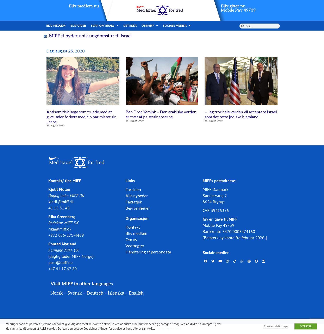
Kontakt (132, 226)
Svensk (74, 293)
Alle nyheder (136, 195)
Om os (131, 239)
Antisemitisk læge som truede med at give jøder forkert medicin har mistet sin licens (81, 116)
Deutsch (95, 293)
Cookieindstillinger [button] (276, 326)
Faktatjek (133, 201)
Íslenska (116, 293)
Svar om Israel (104, 25)
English (136, 293)
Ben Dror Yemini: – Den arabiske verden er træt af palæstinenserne (161, 114)
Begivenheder (137, 207)
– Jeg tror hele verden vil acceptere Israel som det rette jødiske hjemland (241, 114)
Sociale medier (177, 25)
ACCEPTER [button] (306, 326)
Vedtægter (134, 245)
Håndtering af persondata (148, 251)
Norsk (56, 293)
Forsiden (133, 189)
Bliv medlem (56, 25)
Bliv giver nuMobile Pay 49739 (238, 8)
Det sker (130, 25)
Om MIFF (150, 25)
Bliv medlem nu (84, 6)
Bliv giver (78, 25)
